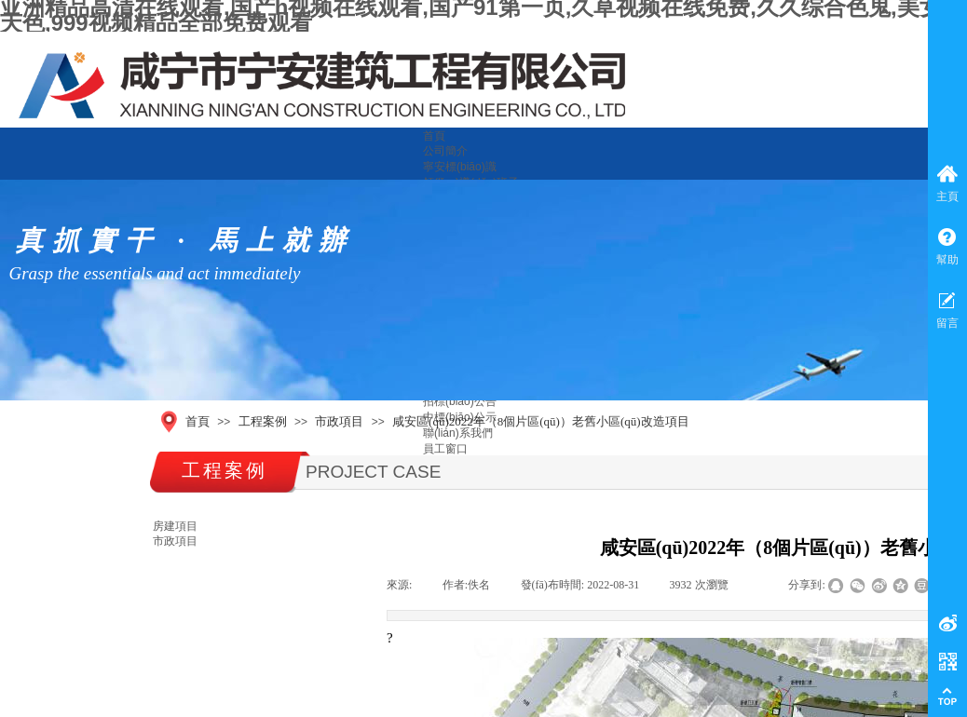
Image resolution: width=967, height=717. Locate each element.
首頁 (434, 135)
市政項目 (339, 421)
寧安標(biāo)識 (460, 166)
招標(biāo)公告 (460, 401)
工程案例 (262, 421)
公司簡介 (445, 150)
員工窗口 (445, 448)
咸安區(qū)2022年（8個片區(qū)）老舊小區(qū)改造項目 (540, 421)
